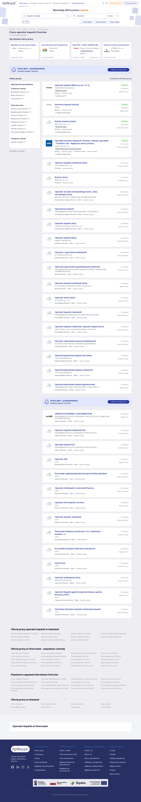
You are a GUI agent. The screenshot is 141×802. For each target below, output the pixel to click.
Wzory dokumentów (92, 758)
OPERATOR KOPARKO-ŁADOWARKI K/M (73, 414)
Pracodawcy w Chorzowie (17, 151)
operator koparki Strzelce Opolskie (113, 634)
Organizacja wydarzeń (118, 762)
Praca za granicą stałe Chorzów (22, 685)
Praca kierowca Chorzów (20, 656)
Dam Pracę (60, 563)
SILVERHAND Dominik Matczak (64, 88)
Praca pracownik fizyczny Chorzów (84, 653)
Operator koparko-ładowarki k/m (70, 430)
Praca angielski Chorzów (20, 679)
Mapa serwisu (115, 774)
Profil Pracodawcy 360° (68, 754)
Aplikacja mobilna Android (94, 766)
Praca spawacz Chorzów (80, 659)
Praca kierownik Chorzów (110, 659)
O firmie (112, 750)
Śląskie (25, 29)
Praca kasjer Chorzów (19, 666)
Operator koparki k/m (65, 444)
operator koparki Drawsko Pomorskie (24, 634)
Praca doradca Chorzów (109, 663)
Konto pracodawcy (66, 758)
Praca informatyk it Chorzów (111, 688)
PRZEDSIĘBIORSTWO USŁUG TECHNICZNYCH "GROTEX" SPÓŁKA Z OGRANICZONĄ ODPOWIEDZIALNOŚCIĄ (82, 417)
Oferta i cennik (65, 750)
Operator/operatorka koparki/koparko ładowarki (77, 267)
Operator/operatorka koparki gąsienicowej (75, 384)
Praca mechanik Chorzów (50, 659)
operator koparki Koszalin (80, 637)
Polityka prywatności (117, 758)
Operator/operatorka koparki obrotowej (73, 355)
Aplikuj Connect (115, 766)
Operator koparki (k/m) (65, 223)
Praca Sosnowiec (77, 704)
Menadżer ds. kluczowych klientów (24, 45)
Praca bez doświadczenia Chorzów (54, 679)
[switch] (118, 69)
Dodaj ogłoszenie (77, 3)
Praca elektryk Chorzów (79, 656)
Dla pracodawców (131, 3)
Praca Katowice (17, 704)
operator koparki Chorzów (20, 640)
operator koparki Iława (49, 637)
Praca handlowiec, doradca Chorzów (84, 679)
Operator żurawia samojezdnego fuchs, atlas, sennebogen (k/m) (76, 193)
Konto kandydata (115, 3)
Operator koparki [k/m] (65, 238)
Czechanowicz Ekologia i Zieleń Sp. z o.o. (68, 226)
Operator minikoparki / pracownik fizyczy (74, 488)
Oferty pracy (23, 3)
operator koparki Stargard (20, 637)
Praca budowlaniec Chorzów (51, 653)
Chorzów (32, 29)
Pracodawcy (33, 3)
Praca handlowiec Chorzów (81, 663)
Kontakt (112, 754)
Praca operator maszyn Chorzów (23, 659)
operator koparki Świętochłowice (53, 640)
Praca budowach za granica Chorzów (54, 688)
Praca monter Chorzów (109, 653)
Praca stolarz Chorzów (109, 666)
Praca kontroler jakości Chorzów (82, 688)
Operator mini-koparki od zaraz (69, 502)
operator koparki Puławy (80, 640)
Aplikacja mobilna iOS (92, 770)
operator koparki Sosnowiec (81, 634)
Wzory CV (88, 754)
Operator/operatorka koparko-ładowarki (74, 370)
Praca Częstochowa (48, 704)
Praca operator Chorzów (20, 653)
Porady (40, 3)
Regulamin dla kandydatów (44, 766)
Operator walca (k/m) (65, 297)
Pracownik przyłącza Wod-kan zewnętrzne (75, 548)
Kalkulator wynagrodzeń (61, 3)
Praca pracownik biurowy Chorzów (23, 663)
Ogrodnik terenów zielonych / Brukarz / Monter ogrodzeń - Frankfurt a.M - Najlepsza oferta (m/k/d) (81, 142)
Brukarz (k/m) (61, 177)
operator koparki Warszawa (51, 634)
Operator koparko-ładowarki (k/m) (71, 163)
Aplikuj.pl (12, 29)
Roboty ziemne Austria (65, 121)
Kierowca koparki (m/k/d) (67, 104)
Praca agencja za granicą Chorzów (113, 685)
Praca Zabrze (46, 707)
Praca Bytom (75, 707)
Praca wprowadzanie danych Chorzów (55, 685)
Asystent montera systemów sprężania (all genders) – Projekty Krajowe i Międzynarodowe (117, 45)
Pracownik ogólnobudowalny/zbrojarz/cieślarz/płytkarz (81, 473)
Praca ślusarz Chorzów (49, 682)
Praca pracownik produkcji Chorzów (54, 656)
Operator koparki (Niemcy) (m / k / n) (72, 85)
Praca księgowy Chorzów (80, 682)
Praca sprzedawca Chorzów (51, 663)
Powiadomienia (39, 770)
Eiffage (57, 107)
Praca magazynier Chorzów (111, 656)
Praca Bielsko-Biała (18, 707)
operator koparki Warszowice (111, 637)
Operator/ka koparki (64, 209)
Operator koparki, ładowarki (68, 517)
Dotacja (112, 770)
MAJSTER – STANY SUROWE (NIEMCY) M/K (86, 45)
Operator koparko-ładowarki (68, 312)
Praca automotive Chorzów (111, 679)
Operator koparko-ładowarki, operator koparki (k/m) (79, 326)
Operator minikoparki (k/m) (67, 577)
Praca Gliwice (106, 704)
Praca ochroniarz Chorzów (50, 666)
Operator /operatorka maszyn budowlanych (75, 341)
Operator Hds (61, 459)
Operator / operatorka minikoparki (71, 252)
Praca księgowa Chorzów (110, 682)
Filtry (26, 22)
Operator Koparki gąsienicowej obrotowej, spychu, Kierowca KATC (79, 593)
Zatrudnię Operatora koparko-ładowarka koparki (78, 609)
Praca (19, 29)
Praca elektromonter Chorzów (82, 666)
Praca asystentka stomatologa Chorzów (22, 689)
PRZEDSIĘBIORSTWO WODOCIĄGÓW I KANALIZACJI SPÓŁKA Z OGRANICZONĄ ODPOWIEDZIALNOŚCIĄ (80, 270)
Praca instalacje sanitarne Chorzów (24, 682)
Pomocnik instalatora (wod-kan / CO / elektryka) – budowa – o (78, 532)
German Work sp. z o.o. (62, 146)
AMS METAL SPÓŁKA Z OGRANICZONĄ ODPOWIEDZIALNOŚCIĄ (75, 197)
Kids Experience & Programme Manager (55, 45)
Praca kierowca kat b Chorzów (82, 685)
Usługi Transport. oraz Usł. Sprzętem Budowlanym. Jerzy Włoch (75, 329)
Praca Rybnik (105, 707)
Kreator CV (47, 3)
